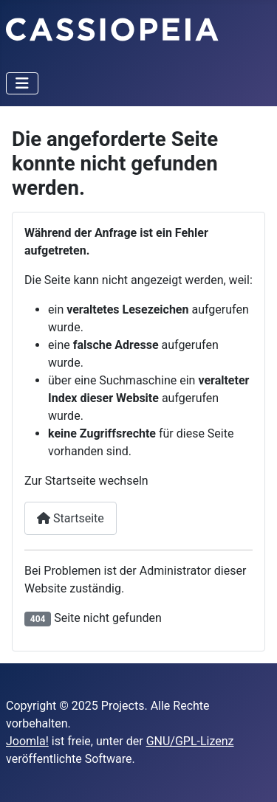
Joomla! (27, 741)
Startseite (70, 518)
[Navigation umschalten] (22, 83)
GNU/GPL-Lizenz (190, 741)
